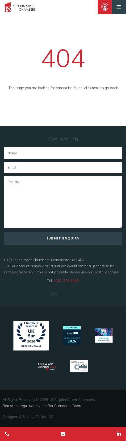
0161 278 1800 (66, 280)
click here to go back (101, 88)
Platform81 (44, 416)
